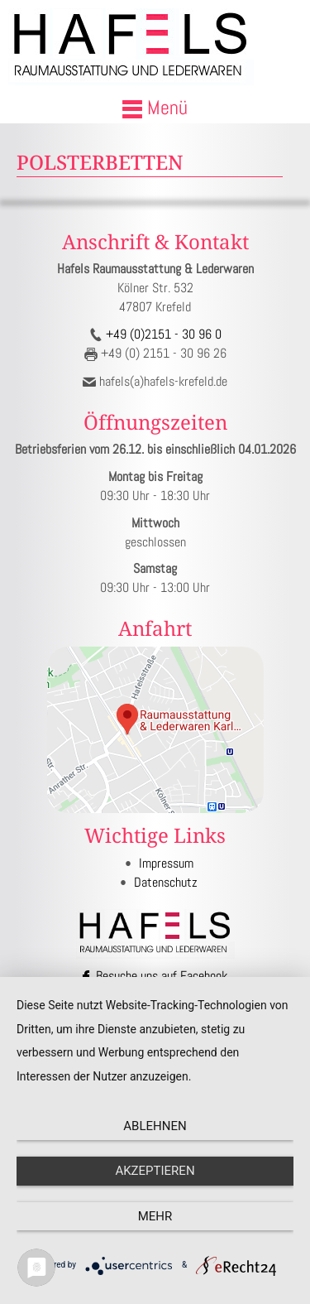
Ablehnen (154, 1126)
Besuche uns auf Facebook (155, 975)
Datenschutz (166, 882)
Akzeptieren (154, 1170)
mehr (155, 1216)
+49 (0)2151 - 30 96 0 (162, 334)
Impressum (166, 863)
